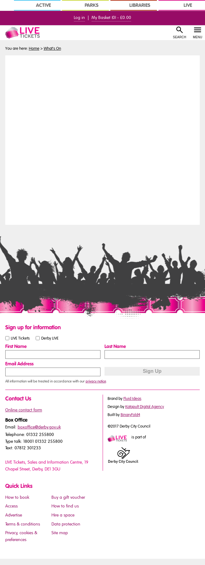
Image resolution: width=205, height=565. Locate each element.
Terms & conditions (22, 524)
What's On (52, 48)
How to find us (65, 506)
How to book (17, 497)
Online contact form (23, 410)
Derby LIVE (50, 338)
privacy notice (96, 381)
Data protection (65, 524)
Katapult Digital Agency (144, 406)
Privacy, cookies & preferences (21, 536)
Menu (197, 37)
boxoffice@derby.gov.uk (39, 427)
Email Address (19, 364)
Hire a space (62, 515)
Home (34, 48)
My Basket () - (111, 17)
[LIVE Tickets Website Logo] (26, 33)
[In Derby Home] (6, 5)
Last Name (115, 346)
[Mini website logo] (119, 439)
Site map (59, 532)
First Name (16, 346)
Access (11, 506)
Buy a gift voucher (68, 497)
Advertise (13, 515)
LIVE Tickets (20, 338)
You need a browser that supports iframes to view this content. (102, 139)
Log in (79, 17)
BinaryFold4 (130, 414)
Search (179, 37)
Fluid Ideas (132, 398)
